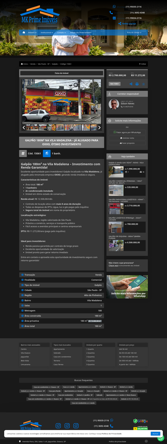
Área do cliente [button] (133, 32)
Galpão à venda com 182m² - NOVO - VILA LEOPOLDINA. (126, 163)
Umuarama (25, 364)
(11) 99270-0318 (127, 107)
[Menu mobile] (24, 32)
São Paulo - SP (44, 64)
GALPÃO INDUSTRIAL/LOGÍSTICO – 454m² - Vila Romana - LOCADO (126, 200)
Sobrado (57, 353)
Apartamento (59, 349)
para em (33, 391)
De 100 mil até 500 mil (128, 357)
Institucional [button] (46, 32)
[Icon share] (58, 426)
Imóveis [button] (31, 32)
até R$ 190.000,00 (129, 399)
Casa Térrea (58, 364)
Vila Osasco (25, 353)
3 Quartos (90, 357)
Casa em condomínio (62, 357)
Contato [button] (60, 32)
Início (24, 64)
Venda (32, 64)
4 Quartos (90, 360)
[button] (27, 102)
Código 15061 (66, 64)
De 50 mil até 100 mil (127, 353)
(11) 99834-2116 (133, 18)
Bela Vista (25, 360)
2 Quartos (90, 353)
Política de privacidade (117, 441)
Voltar (142, 64)
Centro (23, 349)
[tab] (28, 73)
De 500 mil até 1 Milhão (129, 360)
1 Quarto (90, 349)
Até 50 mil (123, 349)
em (46, 387)
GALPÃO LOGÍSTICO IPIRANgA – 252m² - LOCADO (125, 219)
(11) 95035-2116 (133, 6)
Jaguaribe (25, 357)
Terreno (57, 360)
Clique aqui (113, 265)
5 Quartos (90, 364)
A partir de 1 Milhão (127, 364)
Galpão (55, 64)
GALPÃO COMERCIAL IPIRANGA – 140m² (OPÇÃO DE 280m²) (125, 182)
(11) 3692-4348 (137, 12)
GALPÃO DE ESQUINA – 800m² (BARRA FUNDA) (124, 237)
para (68, 387)
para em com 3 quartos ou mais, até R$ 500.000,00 (91, 399)
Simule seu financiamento (80, 32)
